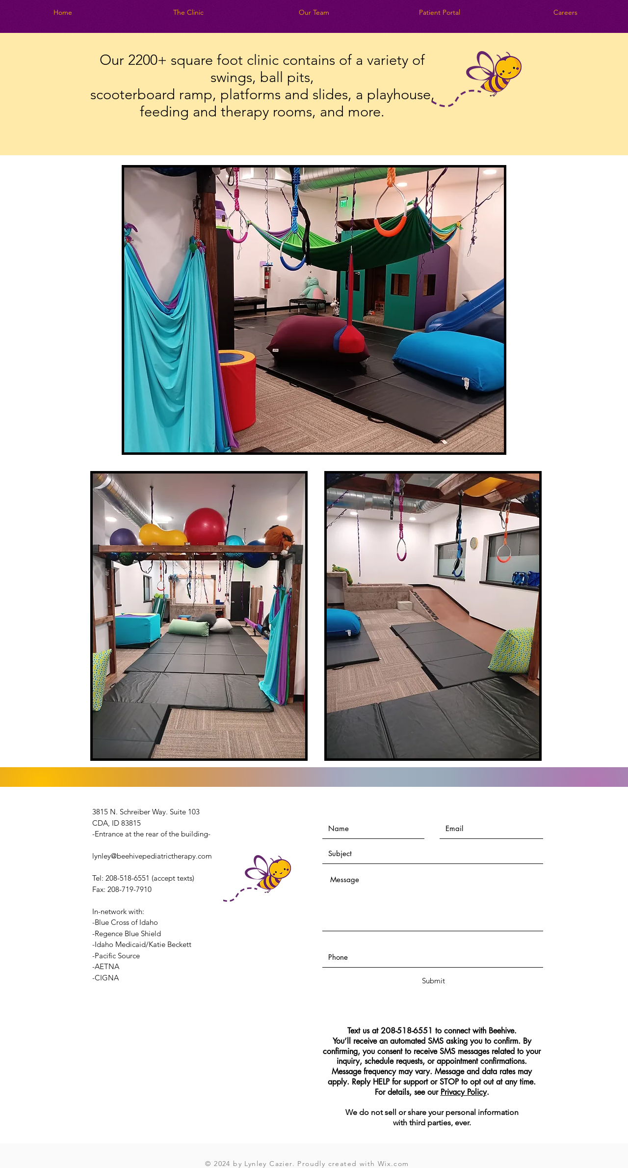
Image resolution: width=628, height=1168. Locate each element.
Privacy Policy (464, 1092)
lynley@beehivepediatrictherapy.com (152, 856)
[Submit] (433, 980)
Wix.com (393, 1163)
